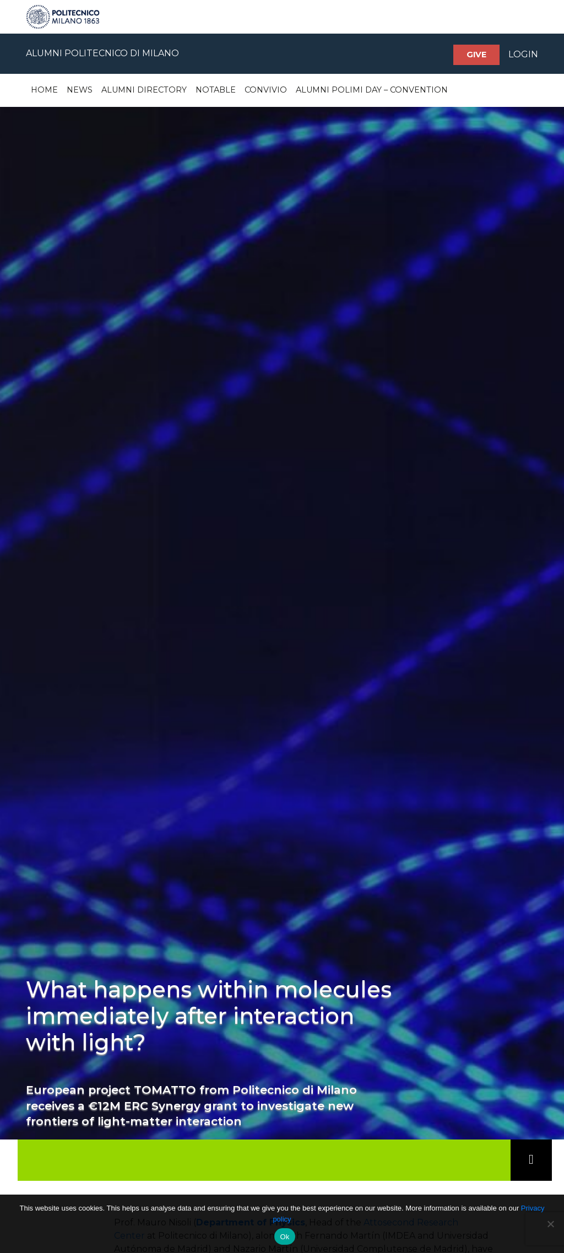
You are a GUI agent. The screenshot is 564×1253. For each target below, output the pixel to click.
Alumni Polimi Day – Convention (372, 90)
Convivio (266, 90)
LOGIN (523, 54)
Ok (284, 1237)
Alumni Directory (144, 90)
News (80, 90)
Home (44, 90)
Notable (216, 90)
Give (476, 55)
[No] (550, 1223)
